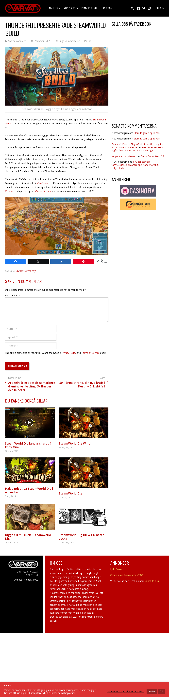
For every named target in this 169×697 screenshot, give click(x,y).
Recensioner (71, 8)
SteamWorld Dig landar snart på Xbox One (28, 445)
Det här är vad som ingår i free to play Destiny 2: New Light (137, 149)
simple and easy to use (124, 156)
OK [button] (161, 691)
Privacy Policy (69, 352)
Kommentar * (12, 295)
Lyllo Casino (116, 569)
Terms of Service (90, 352)
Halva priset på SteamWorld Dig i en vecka (29, 490)
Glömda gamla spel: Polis (147, 133)
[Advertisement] (139, 94)
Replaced (10, 191)
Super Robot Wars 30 (152, 156)
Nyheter (53, 8)
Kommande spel (90, 8)
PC (89, 41)
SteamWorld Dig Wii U (75, 443)
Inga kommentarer (70, 41)
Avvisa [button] (152, 691)
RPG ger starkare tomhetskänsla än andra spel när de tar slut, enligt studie (135, 165)
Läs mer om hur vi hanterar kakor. (125, 691)
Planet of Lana (43, 191)
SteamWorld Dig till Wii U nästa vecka (81, 536)
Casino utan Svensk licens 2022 (127, 575)
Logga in (159, 8)
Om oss (106, 8)
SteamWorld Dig (26, 271)
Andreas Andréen (17, 41)
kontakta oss (152, 581)
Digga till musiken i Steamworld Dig (28, 536)
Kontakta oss (31, 580)
